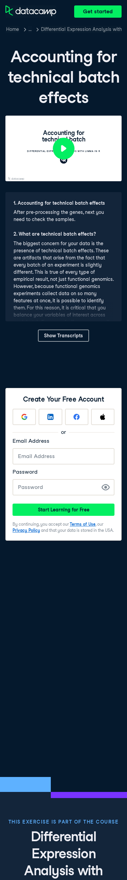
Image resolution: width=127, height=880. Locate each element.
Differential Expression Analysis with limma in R (81, 29)
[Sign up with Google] (24, 417)
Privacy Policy (26, 530)
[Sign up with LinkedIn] (50, 417)
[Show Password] (106, 487)
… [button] (29, 29)
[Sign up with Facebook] (76, 417)
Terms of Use (83, 524)
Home (12, 29)
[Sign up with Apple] (102, 417)
